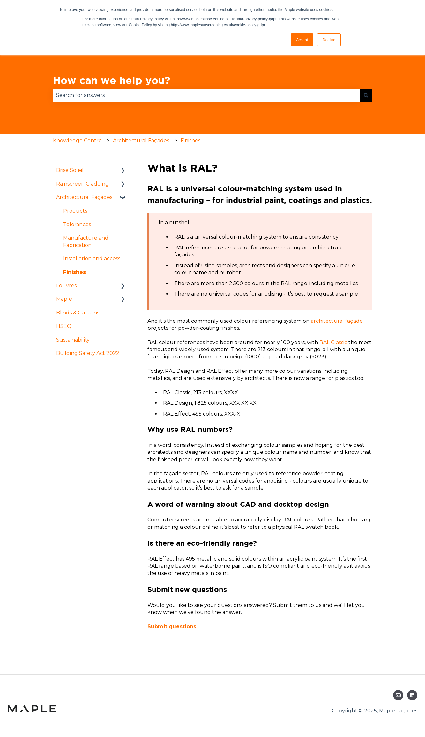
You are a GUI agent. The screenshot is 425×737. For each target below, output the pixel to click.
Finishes (190, 140)
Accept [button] (302, 40)
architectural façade (337, 321)
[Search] (366, 95)
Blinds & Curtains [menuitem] (77, 313)
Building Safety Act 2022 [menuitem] (87, 353)
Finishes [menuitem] (74, 272)
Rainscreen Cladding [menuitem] (82, 184)
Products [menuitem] (75, 211)
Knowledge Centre (77, 140)
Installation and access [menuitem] (91, 258)
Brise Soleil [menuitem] (70, 170)
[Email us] (398, 695)
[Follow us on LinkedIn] (412, 695)
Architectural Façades (141, 140)
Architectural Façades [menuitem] (84, 197)
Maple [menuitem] (64, 299)
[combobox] (206, 95)
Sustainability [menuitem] (73, 340)
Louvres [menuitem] (66, 286)
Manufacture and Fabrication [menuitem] (85, 241)
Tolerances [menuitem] (77, 224)
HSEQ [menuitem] (63, 326)
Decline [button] (329, 40)
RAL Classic (333, 342)
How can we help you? (111, 80)
